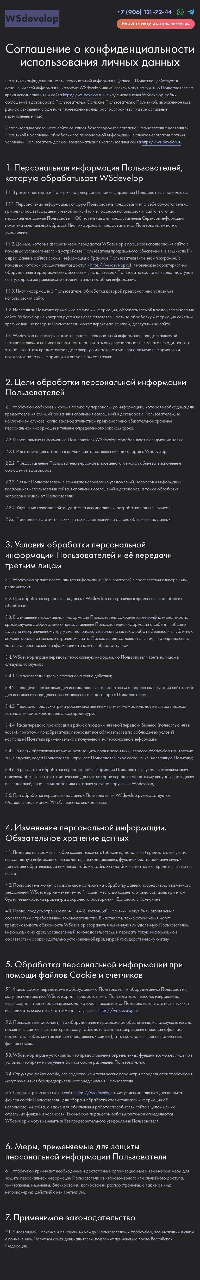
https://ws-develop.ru (82, 95)
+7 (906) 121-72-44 (144, 12)
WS (32, 18)
